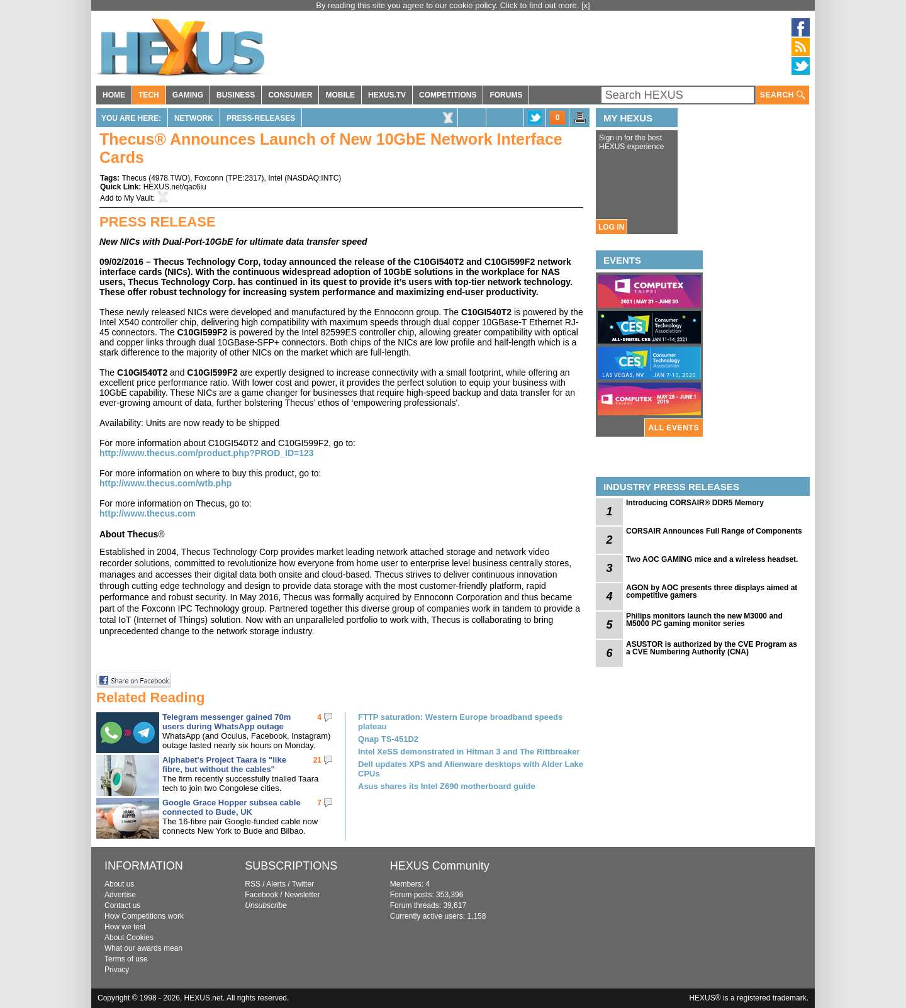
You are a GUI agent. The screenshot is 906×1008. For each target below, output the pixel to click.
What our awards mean (143, 948)
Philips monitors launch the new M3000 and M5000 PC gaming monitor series (704, 619)
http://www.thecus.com (147, 513)
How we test (124, 926)
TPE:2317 (244, 178)
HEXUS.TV (387, 95)
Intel (275, 178)
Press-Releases (260, 118)
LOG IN (611, 227)
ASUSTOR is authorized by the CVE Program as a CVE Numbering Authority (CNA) (711, 648)
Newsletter (302, 894)
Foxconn (208, 178)
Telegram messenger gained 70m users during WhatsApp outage (226, 721)
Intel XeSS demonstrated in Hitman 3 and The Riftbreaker (469, 751)
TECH (148, 95)
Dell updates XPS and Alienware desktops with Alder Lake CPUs (470, 768)
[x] (585, 5)
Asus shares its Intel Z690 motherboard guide (446, 786)
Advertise (120, 894)
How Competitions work (144, 916)
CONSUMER (290, 95)
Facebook (261, 894)
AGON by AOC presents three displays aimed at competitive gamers (711, 591)
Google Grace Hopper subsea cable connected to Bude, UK (231, 807)
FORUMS (505, 95)
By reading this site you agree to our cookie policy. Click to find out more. (448, 5)
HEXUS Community (439, 866)
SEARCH (782, 95)
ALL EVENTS (674, 427)
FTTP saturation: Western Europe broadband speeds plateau (460, 721)
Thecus (133, 178)
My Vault (138, 198)
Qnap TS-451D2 (388, 739)
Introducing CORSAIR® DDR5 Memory (695, 503)
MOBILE (340, 95)
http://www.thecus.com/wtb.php (165, 483)
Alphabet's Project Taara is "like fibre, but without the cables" (224, 764)
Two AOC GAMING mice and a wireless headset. (712, 559)
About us (119, 884)
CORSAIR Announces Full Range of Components (714, 531)
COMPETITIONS (447, 95)
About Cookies (129, 937)
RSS (252, 884)
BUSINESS (235, 95)
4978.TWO (169, 178)
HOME (114, 95)
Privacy (116, 969)
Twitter (303, 884)
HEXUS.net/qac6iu (174, 186)
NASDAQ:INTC (312, 178)
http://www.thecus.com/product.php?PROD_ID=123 (206, 453)
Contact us (122, 905)
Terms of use (126, 959)
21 (317, 760)
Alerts (276, 884)
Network (193, 118)
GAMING (187, 95)
